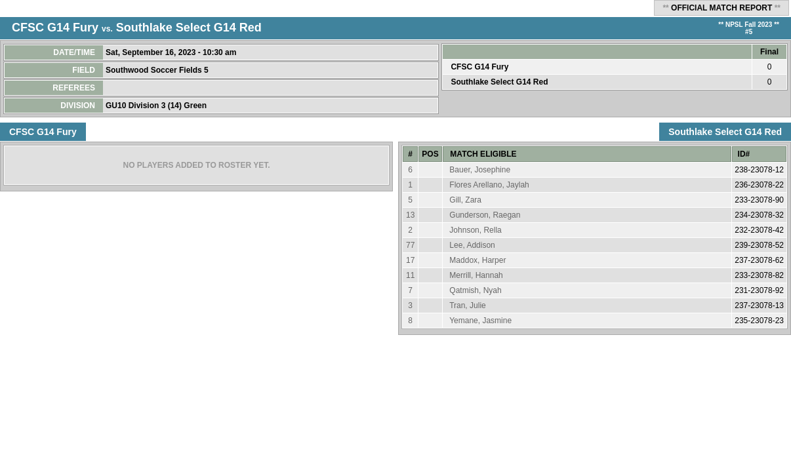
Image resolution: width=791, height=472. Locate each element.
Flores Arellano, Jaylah (489, 184)
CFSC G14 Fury (55, 27)
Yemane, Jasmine (480, 320)
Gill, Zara (465, 200)
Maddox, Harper (477, 260)
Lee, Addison (472, 245)
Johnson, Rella (475, 230)
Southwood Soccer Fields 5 (158, 70)
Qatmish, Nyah (475, 290)
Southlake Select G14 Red (189, 27)
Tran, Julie (467, 305)
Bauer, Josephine (479, 169)
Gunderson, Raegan (484, 215)
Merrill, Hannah (475, 275)
